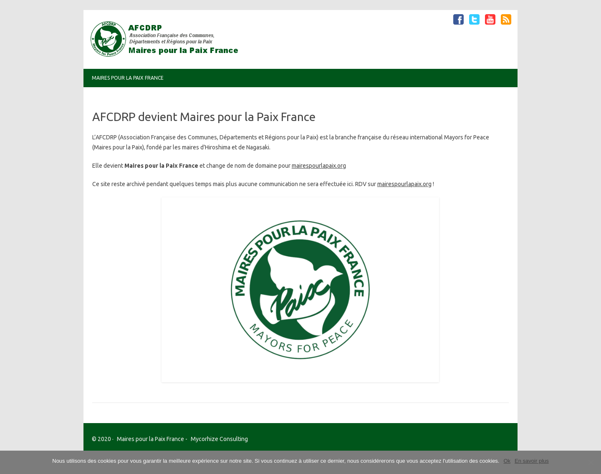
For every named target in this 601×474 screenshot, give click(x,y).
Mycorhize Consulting (219, 439)
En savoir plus (532, 461)
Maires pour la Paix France (128, 78)
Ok (506, 461)
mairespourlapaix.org (319, 165)
